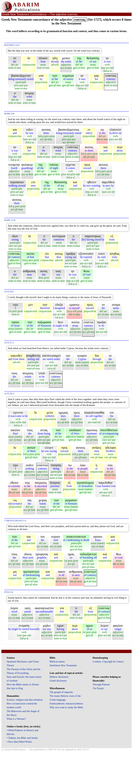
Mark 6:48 (9, 114)
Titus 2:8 (8, 592)
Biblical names (57, 661)
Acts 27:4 (9, 343)
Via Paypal (98, 688)
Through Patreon (101, 684)
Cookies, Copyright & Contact (108, 661)
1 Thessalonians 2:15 (15, 521)
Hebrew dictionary (59, 676)
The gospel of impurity (61, 692)
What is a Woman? (16, 718)
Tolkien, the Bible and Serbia (23, 737)
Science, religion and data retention (24, 699)
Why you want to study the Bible (66, 707)
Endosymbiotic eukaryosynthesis (66, 703)
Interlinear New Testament (63, 665)
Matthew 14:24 (11, 45)
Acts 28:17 (9, 394)
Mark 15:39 (9, 220)
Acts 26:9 (9, 292)
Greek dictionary (58, 680)
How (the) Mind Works (20, 741)
